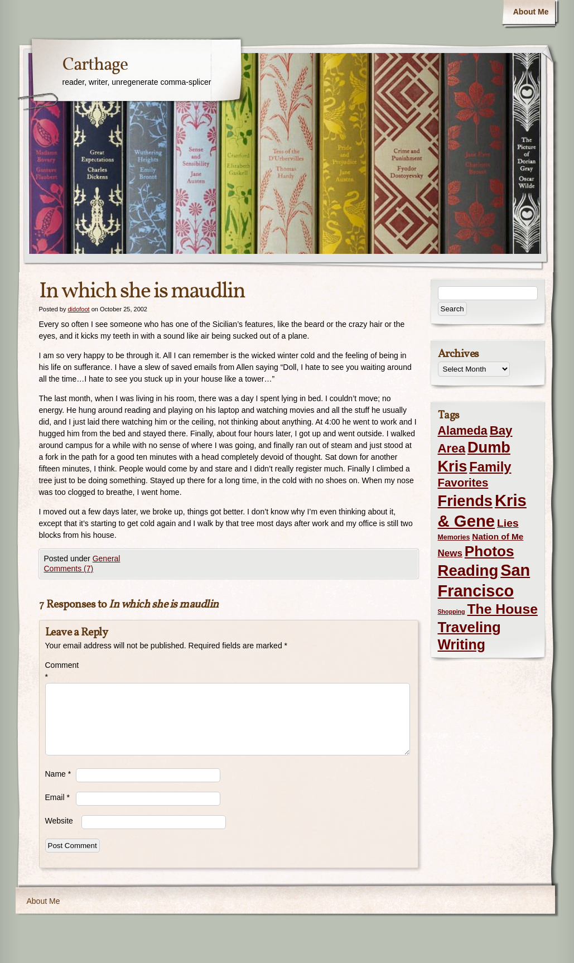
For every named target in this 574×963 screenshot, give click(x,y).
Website (59, 820)
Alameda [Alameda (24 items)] (463, 430)
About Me (531, 11)
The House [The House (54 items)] (502, 609)
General (106, 558)
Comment (60, 671)
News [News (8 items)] (450, 553)
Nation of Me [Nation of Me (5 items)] (497, 536)
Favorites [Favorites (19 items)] (463, 482)
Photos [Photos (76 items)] (489, 551)
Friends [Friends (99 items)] (465, 500)
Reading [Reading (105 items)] (468, 570)
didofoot (78, 309)
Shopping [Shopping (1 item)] (451, 611)
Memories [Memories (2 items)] (454, 537)
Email (57, 797)
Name (58, 773)
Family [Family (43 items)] (490, 466)
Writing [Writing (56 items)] (461, 644)
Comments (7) (69, 568)
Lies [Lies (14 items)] (508, 523)
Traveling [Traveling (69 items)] (469, 627)
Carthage (95, 65)
